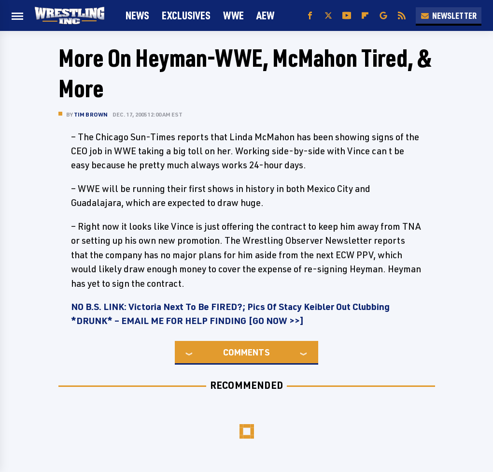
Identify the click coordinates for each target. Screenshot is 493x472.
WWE (233, 15)
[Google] (383, 16)
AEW (265, 15)
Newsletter (449, 15)
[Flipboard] (365, 16)
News (137, 15)
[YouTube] (346, 16)
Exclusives (186, 15)
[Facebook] (310, 16)
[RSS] (401, 16)
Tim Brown (91, 114)
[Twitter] (328, 16)
